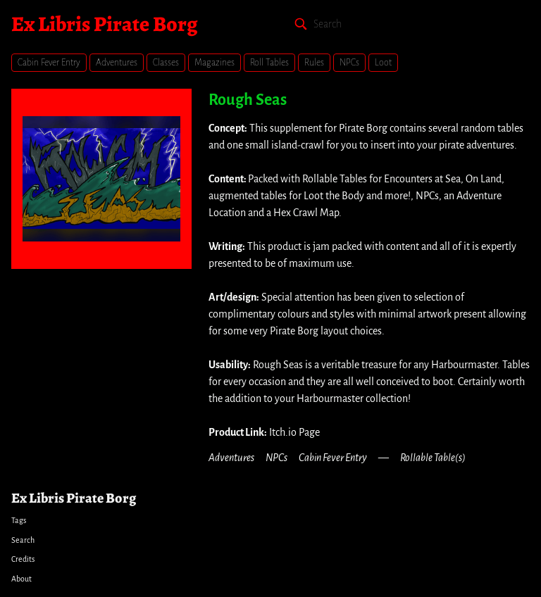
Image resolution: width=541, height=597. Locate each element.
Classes (166, 63)
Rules (314, 63)
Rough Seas (248, 100)
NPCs (349, 63)
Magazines (214, 63)
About (21, 578)
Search (23, 540)
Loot (383, 63)
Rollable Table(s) (433, 457)
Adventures (116, 63)
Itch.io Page (294, 432)
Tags (18, 520)
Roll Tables (269, 63)
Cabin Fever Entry (49, 63)
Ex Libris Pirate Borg (104, 24)
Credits (23, 559)
